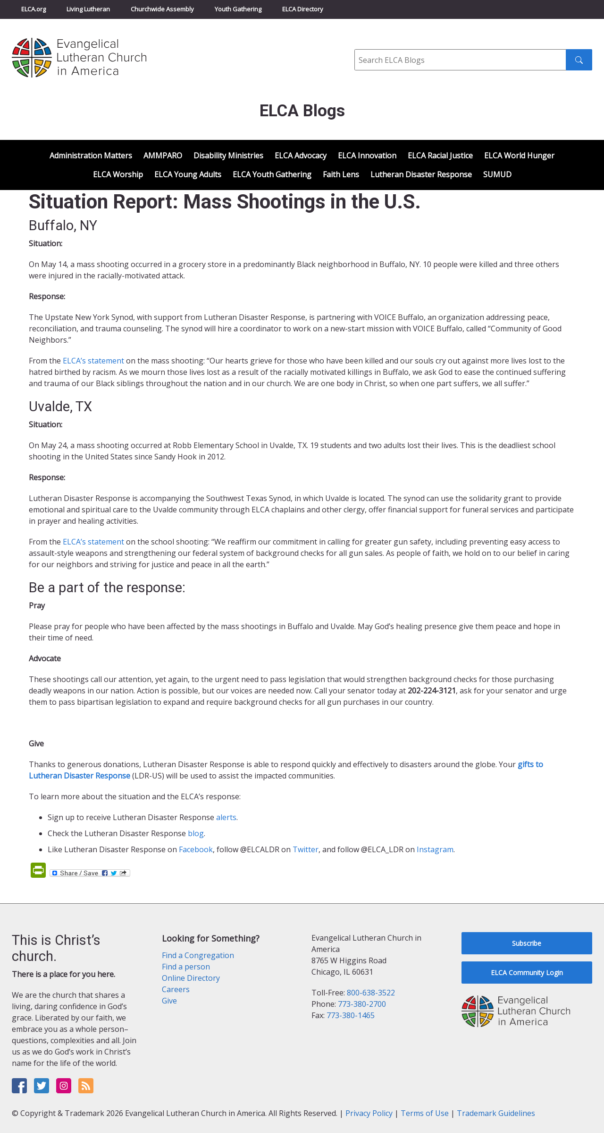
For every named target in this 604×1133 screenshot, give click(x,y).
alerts (226, 817)
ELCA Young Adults (187, 174)
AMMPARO (162, 155)
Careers (176, 989)
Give (169, 1000)
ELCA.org (33, 9)
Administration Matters (91, 155)
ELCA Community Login (527, 972)
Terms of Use (425, 1113)
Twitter (306, 849)
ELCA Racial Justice (440, 155)
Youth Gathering (238, 9)
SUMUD (497, 174)
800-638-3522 (371, 992)
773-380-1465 (351, 1015)
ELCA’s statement (93, 360)
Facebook (196, 849)
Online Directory (191, 978)
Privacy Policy (369, 1113)
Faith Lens (341, 174)
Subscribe (526, 943)
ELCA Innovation (367, 155)
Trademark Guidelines (496, 1113)
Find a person (186, 966)
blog (196, 833)
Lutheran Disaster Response (421, 174)
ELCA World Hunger (519, 155)
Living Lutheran (88, 9)
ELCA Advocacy (301, 155)
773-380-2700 (362, 1004)
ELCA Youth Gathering (272, 174)
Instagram (435, 849)
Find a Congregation (198, 955)
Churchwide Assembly (162, 9)
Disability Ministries (228, 155)
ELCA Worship (118, 174)
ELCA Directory (302, 9)
